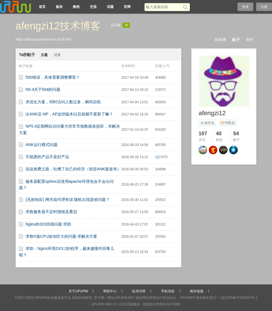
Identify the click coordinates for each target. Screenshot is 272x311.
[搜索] (186, 7)
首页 (42, 7)
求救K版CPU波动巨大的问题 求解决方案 (61, 236)
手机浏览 (168, 291)
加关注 (207, 123)
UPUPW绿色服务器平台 (52, 298)
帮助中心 (110, 291)
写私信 (227, 123)
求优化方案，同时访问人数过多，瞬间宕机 (63, 102)
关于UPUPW (78, 291)
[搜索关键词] (163, 7)
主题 (44, 55)
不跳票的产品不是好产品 (47, 157)
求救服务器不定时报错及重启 (51, 211)
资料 (250, 39)
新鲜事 (220, 39)
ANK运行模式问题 (42, 144)
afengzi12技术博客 (58, 26)
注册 (264, 7)
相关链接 (196, 291)
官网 (127, 7)
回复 (57, 55)
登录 (245, 7)
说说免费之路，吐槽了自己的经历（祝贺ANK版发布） (73, 169)
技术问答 (139, 291)
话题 (110, 7)
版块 (59, 7)
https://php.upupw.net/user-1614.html (43, 39)
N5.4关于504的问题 (43, 89)
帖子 (236, 39)
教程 (76, 7)
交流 (93, 7)
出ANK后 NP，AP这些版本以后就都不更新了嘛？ (69, 114)
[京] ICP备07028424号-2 (238, 298)
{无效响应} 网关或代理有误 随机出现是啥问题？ (68, 199)
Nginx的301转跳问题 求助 (48, 224)
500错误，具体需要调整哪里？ (53, 77)
